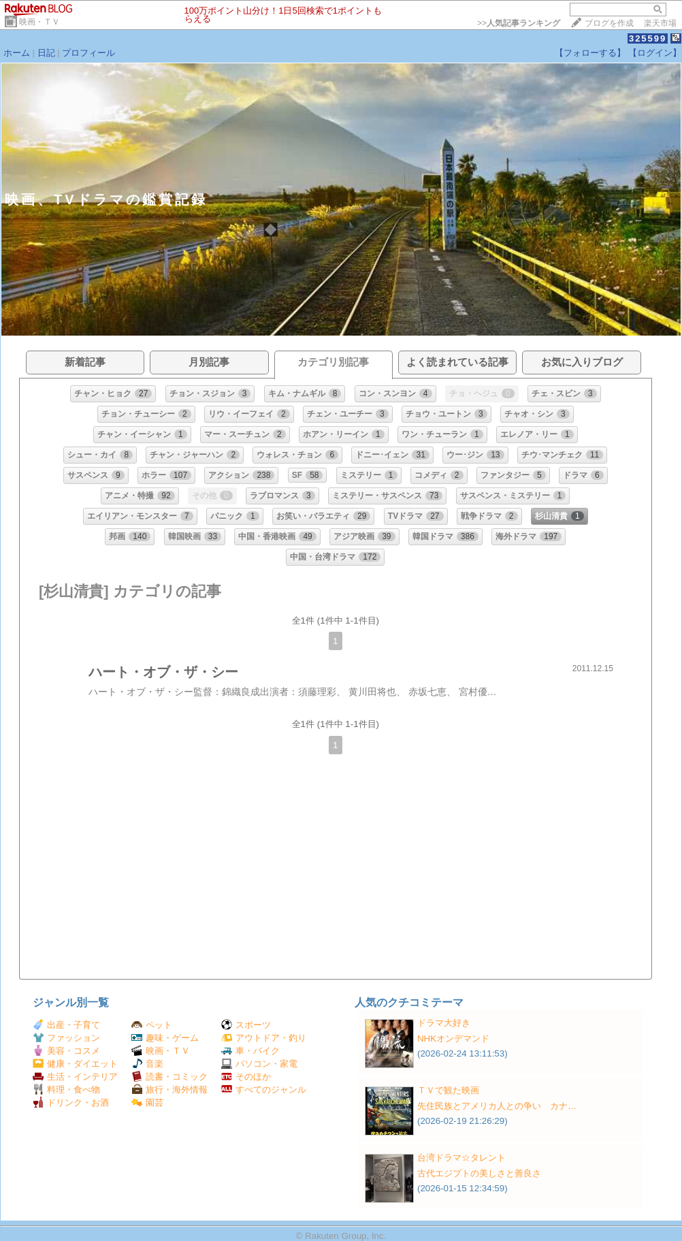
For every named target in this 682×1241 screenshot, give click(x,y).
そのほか (246, 1076)
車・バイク (250, 1051)
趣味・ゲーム (165, 1038)
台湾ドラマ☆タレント (461, 1158)
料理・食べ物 (66, 1089)
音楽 (147, 1064)
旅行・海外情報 (169, 1089)
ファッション (66, 1038)
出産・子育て (66, 1025)
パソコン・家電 (259, 1064)
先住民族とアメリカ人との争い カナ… (497, 1106)
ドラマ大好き (443, 1023)
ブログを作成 (609, 23)
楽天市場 (660, 23)
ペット (151, 1025)
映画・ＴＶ (39, 22)
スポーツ (246, 1025)
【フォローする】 (590, 53)
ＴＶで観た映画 (448, 1090)
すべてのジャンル (263, 1089)
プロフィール (88, 53)
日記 (46, 53)
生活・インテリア (75, 1076)
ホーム (16, 53)
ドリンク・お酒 (71, 1102)
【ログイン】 (654, 53)
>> (518, 23)
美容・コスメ (66, 1051)
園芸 (147, 1102)
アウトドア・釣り (263, 1038)
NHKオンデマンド (453, 1038)
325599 (647, 38)
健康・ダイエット (75, 1064)
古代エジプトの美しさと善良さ (479, 1173)
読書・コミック (169, 1076)
